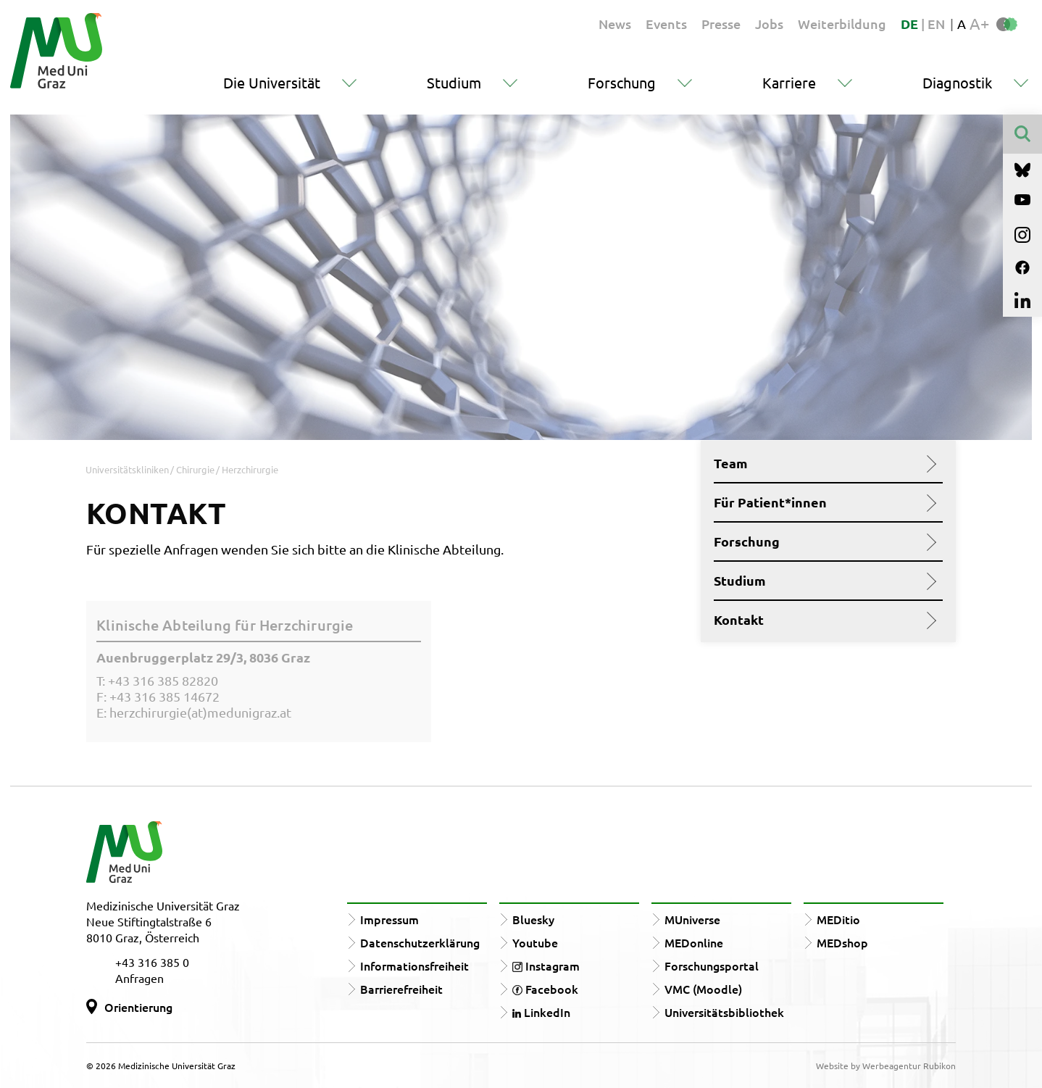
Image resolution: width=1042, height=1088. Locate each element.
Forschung (622, 82)
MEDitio (838, 919)
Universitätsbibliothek (724, 1012)
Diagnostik (957, 82)
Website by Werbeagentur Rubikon (886, 1065)
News (615, 23)
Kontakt (823, 620)
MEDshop (842, 942)
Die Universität (271, 82)
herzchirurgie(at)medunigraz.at (200, 712)
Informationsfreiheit (414, 965)
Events (666, 23)
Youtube (535, 942)
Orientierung (138, 1007)
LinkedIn (541, 1012)
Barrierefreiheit (401, 989)
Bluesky (533, 919)
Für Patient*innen (823, 502)
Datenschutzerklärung (420, 942)
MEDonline (693, 942)
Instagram (546, 965)
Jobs (769, 23)
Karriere (789, 82)
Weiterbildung (842, 23)
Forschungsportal (711, 965)
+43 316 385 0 (152, 962)
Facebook (545, 989)
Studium (454, 82)
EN (936, 23)
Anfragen (139, 978)
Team (823, 463)
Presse (721, 23)
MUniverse (692, 919)
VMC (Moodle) (703, 989)
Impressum (389, 919)
